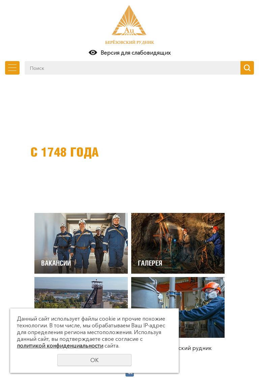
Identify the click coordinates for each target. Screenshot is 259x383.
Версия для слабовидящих (135, 52)
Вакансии (56, 263)
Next (247, 145)
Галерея (150, 263)
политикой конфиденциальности (60, 345)
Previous (11, 145)
